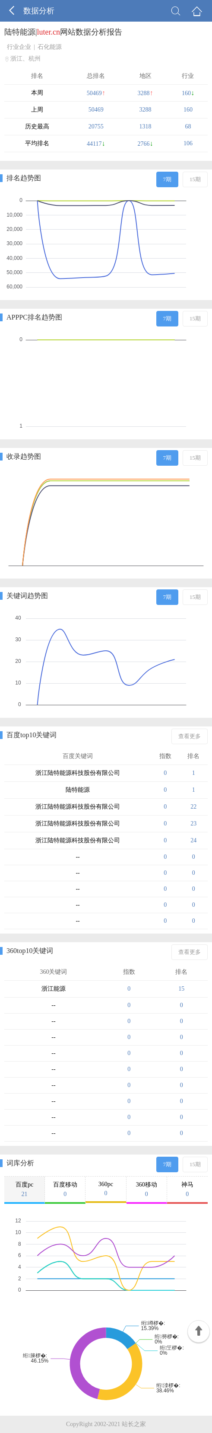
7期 (167, 179)
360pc (105, 1189)
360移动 (147, 1189)
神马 (187, 1189)
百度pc (24, 1189)
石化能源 (50, 47)
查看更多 (189, 736)
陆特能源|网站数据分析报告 (63, 32)
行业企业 (19, 47)
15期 (195, 179)
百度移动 (65, 1189)
